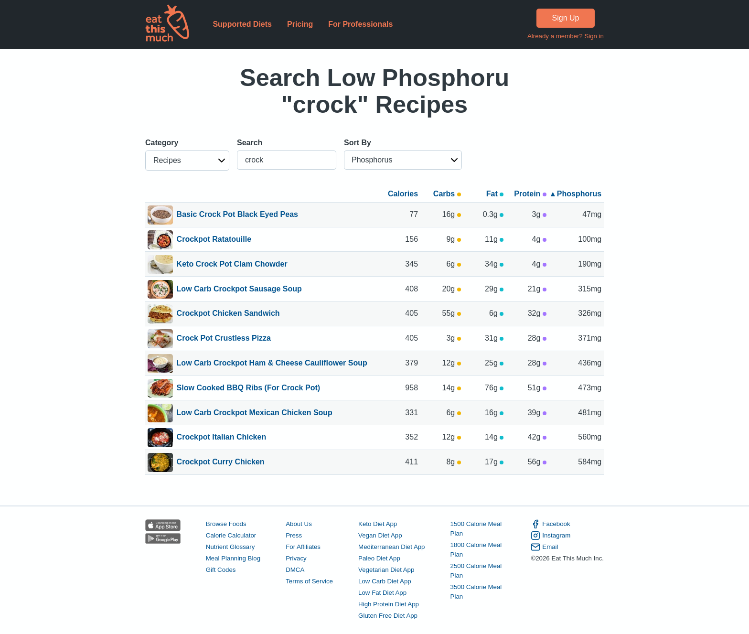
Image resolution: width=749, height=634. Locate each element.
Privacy (296, 558)
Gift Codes (221, 569)
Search (249, 143)
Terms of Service (309, 581)
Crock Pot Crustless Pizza (224, 338)
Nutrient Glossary (230, 546)
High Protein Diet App (388, 604)
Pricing (300, 24)
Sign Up (565, 18)
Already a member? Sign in (565, 36)
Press (294, 535)
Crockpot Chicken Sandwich (228, 313)
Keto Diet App (377, 523)
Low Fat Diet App (382, 592)
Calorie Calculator (231, 535)
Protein (530, 194)
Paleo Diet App (379, 558)
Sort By (357, 143)
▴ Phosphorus (576, 194)
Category (161, 143)
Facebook (550, 524)
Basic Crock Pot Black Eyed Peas (237, 215)
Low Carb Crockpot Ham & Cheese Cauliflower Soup (272, 363)
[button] (187, 160)
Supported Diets (242, 24)
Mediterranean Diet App (391, 546)
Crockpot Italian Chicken (222, 437)
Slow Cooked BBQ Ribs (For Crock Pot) (248, 388)
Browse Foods (226, 523)
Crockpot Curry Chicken (221, 462)
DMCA (295, 569)
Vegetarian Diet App (386, 569)
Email (544, 547)
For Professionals (360, 24)
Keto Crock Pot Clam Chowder (232, 264)
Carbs (447, 194)
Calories (403, 194)
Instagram (550, 535)
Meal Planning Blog (233, 558)
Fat (494, 194)
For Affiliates (303, 546)
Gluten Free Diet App (387, 615)
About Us (299, 523)
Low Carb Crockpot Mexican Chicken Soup (254, 413)
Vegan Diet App (380, 535)
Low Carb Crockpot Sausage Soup (239, 289)
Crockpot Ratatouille (214, 239)
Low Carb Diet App (384, 581)
